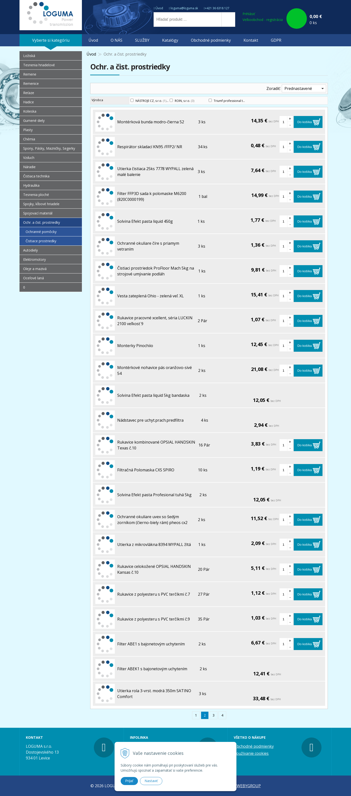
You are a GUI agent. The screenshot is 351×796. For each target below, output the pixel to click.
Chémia (29, 139)
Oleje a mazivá (35, 268)
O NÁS (116, 40)
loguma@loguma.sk (184, 8)
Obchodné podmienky (211, 40)
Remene (29, 74)
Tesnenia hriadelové (39, 65)
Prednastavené (298, 88)
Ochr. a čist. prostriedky (41, 222)
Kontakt (251, 40)
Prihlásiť (249, 13)
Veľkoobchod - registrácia (263, 19)
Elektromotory (34, 259)
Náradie (29, 167)
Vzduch (28, 157)
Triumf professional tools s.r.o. (237, 101)
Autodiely (30, 250)
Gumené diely (34, 120)
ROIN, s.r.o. (184, 101)
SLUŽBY (142, 40)
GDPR (276, 40)
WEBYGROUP (249, 785)
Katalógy (170, 40)
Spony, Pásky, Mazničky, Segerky (49, 148)
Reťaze (28, 92)
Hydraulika (31, 185)
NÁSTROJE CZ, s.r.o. (151, 101)
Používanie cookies (251, 753)
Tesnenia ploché (36, 194)
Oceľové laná (33, 278)
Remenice (31, 83)
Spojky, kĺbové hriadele (41, 204)
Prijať (129, 781)
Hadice (28, 102)
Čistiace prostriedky (41, 241)
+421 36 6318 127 (217, 8)
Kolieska (29, 111)
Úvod (159, 8)
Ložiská (29, 55)
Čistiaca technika (36, 176)
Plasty (28, 129)
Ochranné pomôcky (41, 231)
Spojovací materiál (37, 213)
